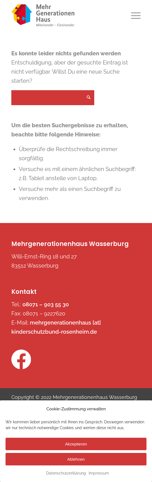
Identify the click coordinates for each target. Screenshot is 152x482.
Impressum (99, 473)
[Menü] (133, 15)
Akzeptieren (76, 444)
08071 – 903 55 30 (45, 304)
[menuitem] (133, 15)
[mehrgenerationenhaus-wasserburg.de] (63, 15)
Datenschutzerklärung (66, 473)
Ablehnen (76, 459)
